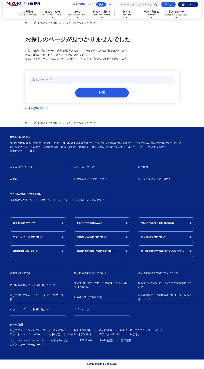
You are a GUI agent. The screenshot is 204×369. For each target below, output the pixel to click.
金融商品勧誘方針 (20, 274)
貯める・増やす (102, 13)
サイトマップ (81, 310)
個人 (101, 4)
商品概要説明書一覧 (21, 200)
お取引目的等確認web (89, 224)
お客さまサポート (176, 13)
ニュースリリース (84, 167)
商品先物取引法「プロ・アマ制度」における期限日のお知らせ (100, 286)
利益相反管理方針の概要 (88, 298)
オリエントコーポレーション (26, 341)
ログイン (190, 4)
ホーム (29, 22)
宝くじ (168, 4)
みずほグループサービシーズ (26, 345)
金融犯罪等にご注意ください (90, 180)
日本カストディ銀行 (79, 335)
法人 (111, 4)
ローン (77, 13)
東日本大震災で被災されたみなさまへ (162, 252)
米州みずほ (54, 335)
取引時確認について (24, 224)
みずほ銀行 (59, 331)
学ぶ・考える (151, 13)
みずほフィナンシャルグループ (28, 331)
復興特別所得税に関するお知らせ (96, 252)
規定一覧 (45, 200)
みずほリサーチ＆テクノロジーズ (139, 331)
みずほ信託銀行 (82, 331)
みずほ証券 (105, 331)
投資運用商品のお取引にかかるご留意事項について (165, 286)
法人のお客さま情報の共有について (158, 274)
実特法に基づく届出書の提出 (157, 224)
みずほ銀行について (83, 4)
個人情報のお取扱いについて (90, 274)
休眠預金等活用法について (92, 238)
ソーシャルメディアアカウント (156, 180)
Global (13, 180)
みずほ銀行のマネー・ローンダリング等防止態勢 (36, 298)
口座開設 (28, 13)
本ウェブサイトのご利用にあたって (30, 310)
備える (126, 13)
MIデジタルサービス (110, 335)
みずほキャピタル (61, 341)
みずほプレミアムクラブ (90, 200)
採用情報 (143, 167)
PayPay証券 (106, 341)
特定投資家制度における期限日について (33, 286)
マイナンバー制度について (28, 238)
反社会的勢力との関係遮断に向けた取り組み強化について (165, 298)
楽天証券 (126, 341)
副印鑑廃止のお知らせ (25, 252)
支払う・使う (52, 13)
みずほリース (137, 335)
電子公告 (63, 200)
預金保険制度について (153, 238)
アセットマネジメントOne (25, 335)
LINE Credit (85, 341)
